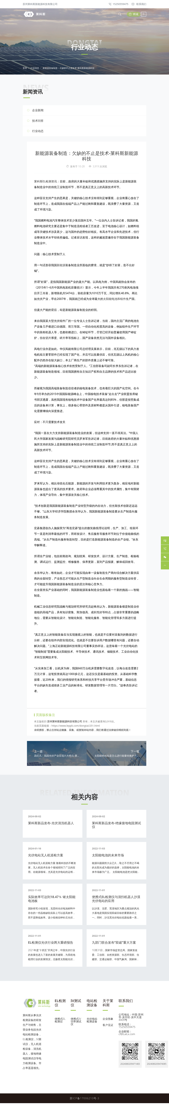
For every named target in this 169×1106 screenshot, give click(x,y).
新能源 (61, 266)
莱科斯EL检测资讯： (47, 183)
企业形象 (108, 1021)
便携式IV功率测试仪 (76, 1024)
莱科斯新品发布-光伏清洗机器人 (51, 826)
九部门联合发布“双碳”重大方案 (114, 945)
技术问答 (37, 122)
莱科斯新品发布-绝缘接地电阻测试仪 (116, 828)
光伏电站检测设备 (92, 1023)
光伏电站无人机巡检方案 (45, 858)
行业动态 (35, 69)
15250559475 (118, 4)
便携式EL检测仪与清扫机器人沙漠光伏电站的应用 (116, 902)
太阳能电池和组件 (114, 300)
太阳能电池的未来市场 (108, 858)
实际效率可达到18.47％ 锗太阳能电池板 (51, 902)
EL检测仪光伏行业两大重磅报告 (50, 945)
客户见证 (108, 1028)
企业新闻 (37, 112)
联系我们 (139, 4)
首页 (25, 69)
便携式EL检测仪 (60, 1023)
